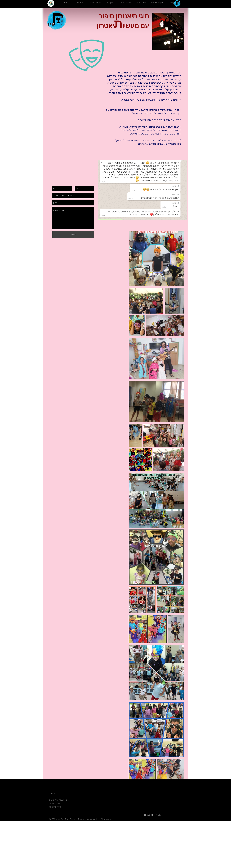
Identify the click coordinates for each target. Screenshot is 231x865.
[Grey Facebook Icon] (156, 815)
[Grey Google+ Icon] (159, 815)
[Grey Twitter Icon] (152, 815)
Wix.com (106, 819)
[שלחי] (73, 234)
